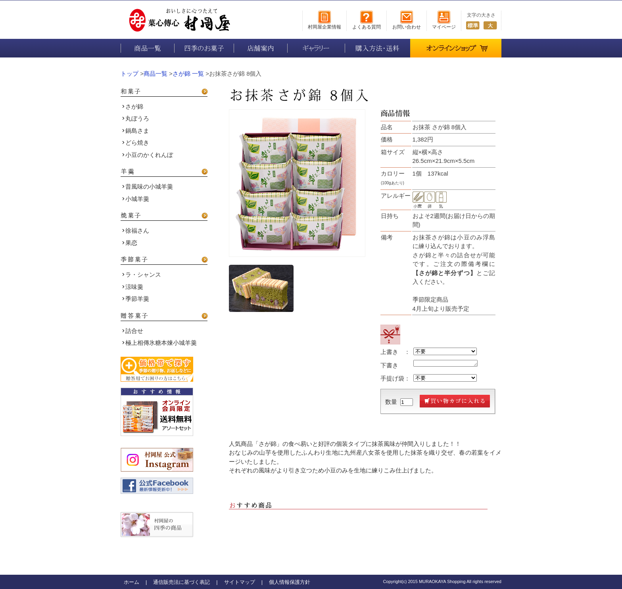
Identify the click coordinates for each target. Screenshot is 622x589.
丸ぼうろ (135, 118)
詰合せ (132, 330)
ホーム (131, 582)
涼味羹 (132, 286)
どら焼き (135, 142)
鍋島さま (135, 130)
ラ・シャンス (141, 274)
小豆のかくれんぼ (147, 154)
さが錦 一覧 (188, 73)
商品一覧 (147, 48)
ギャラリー (316, 48)
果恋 (129, 242)
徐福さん (135, 230)
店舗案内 (260, 48)
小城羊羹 (135, 198)
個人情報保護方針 (289, 582)
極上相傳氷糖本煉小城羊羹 (159, 342)
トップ (129, 73)
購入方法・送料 (377, 48)
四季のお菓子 (204, 48)
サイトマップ (239, 582)
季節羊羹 (135, 298)
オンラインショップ (457, 45)
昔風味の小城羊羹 (147, 186)
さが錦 (132, 106)
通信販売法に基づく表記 (181, 582)
